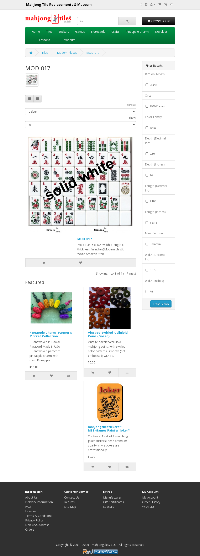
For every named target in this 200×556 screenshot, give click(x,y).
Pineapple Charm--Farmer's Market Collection (51, 334)
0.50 (150, 153)
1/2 (149, 175)
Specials (108, 507)
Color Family (153, 117)
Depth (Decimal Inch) (155, 140)
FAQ (28, 507)
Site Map (70, 507)
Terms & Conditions (38, 516)
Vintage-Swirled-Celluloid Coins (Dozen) (108, 334)
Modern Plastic (67, 53)
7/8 (149, 291)
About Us (31, 497)
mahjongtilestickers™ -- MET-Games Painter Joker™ (109, 428)
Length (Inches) (155, 212)
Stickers (64, 32)
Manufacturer (154, 233)
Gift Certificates (113, 502)
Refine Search (161, 304)
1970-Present (155, 106)
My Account (150, 497)
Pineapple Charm (137, 32)
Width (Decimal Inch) (155, 257)
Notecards (98, 32)
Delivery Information (39, 502)
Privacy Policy (34, 520)
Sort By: (131, 105)
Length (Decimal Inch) (156, 188)
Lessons (44, 40)
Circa (148, 95)
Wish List (148, 507)
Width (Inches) (154, 281)
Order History (151, 502)
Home (36, 32)
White (151, 127)
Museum (69, 40)
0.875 (151, 270)
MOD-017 (93, 53)
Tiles (49, 32)
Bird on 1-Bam (155, 74)
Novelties (161, 32)
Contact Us (71, 497)
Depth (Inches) (155, 164)
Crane (151, 85)
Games (80, 32)
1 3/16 (151, 222)
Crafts (115, 32)
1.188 (151, 201)
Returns (69, 502)
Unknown (153, 244)
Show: (132, 117)
